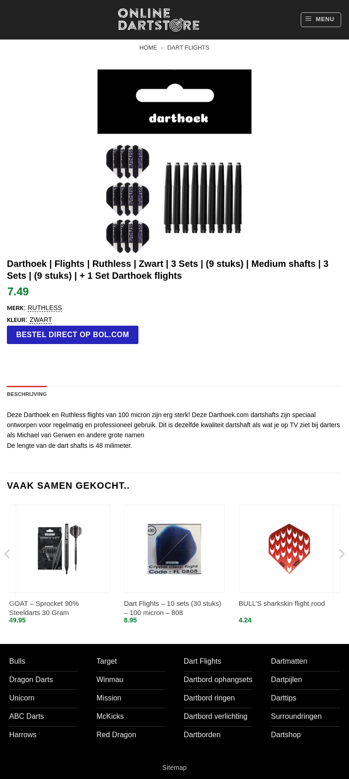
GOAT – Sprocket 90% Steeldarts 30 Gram (44, 607)
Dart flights (188, 47)
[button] (321, 19)
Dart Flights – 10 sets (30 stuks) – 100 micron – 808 (172, 607)
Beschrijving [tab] (27, 394)
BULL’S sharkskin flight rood (282, 603)
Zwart (40, 319)
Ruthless (45, 307)
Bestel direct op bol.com (72, 335)
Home (148, 47)
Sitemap (174, 767)
